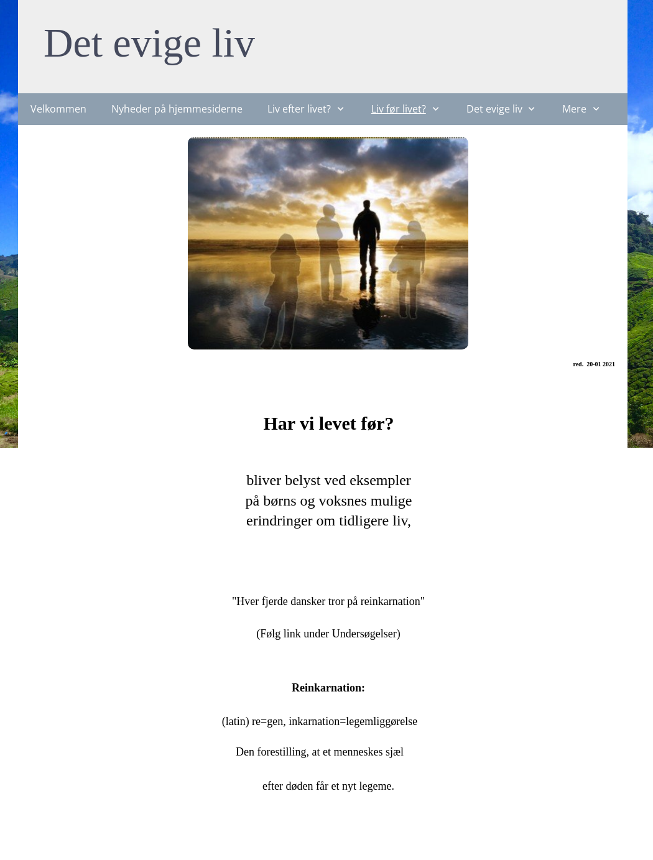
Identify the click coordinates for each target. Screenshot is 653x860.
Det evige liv (149, 42)
